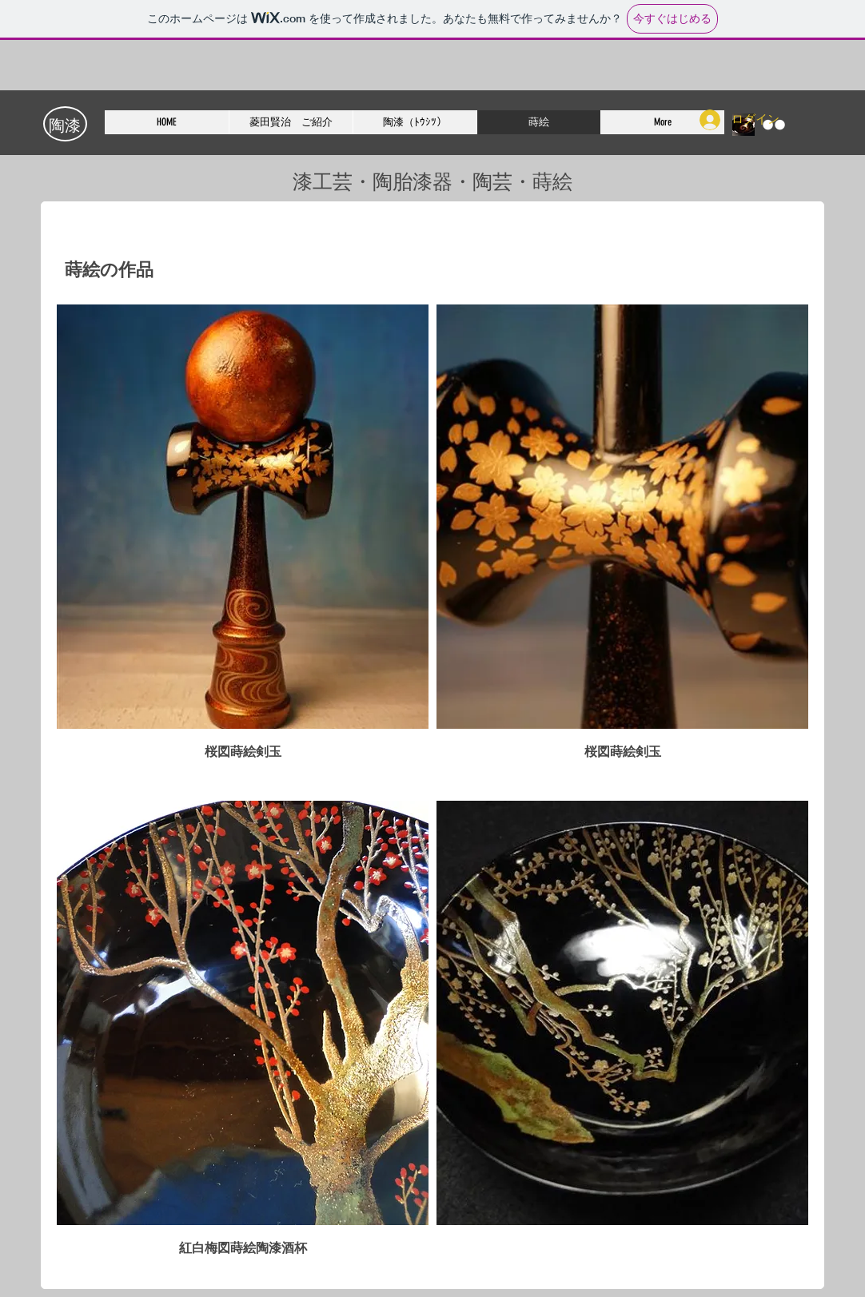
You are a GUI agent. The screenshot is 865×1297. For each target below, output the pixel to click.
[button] (243, 548)
